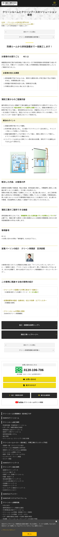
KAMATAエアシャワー (10, 494)
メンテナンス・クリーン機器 (12, 457)
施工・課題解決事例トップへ (38, 325)
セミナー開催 (7, 459)
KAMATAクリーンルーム (11, 418)
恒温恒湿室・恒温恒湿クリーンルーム (14, 425)
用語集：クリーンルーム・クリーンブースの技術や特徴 (20, 519)
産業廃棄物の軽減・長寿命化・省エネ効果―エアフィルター (25, 300)
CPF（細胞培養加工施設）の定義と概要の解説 (17, 516)
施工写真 (6, 436)
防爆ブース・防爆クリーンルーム (13, 474)
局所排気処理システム (10, 434)
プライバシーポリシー (8, 530)
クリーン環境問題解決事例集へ (36, 37)
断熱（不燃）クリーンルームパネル (14, 454)
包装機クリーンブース (10, 483)
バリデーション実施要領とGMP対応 (14, 448)
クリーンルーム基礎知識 (11, 502)
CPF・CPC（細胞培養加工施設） (13, 427)
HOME (3, 22)
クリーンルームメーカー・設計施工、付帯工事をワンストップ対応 (25, 442)
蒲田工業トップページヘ (39, 334)
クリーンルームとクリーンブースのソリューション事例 (17, 24)
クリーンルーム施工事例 (11, 422)
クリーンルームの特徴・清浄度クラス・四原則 (17, 512)
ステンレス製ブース (9, 472)
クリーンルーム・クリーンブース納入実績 (16, 438)
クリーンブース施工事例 (11, 467)
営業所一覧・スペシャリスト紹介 (13, 445)
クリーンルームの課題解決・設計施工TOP (17, 414)
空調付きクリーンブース (10, 470)
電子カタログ (29, 385)
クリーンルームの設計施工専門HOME (18, 22)
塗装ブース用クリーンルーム (12, 432)
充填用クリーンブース (10, 485)
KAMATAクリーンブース (11, 463)
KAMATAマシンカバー (10, 490)
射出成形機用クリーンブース (12, 479)
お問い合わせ (29, 379)
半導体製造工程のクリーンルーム (13, 510)
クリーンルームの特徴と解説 (14, 311)
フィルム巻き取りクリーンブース (13, 481)
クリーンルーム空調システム (12, 452)
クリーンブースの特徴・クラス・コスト (15, 514)
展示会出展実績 (44, 395)
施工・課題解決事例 (16, 395)
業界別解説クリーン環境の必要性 (13, 508)
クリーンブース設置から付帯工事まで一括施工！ (21, 290)
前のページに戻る (20, 32)
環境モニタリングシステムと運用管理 (15, 450)
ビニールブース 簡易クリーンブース (14, 488)
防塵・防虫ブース (8, 477)
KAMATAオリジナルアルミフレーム (15, 498)
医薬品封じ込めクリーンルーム (12, 430)
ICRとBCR (6, 505)
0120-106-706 (34, 370)
